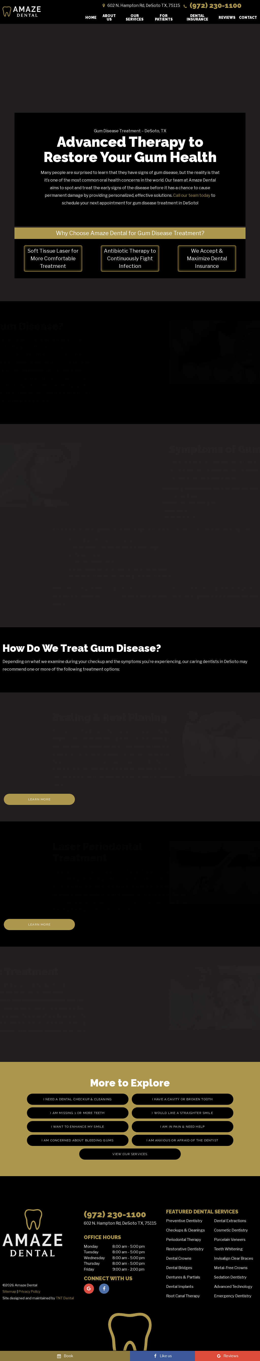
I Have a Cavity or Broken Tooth (182, 1099)
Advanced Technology (233, 1286)
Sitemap (9, 1291)
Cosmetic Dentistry (231, 1230)
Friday (89, 1269)
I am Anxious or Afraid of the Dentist (182, 1140)
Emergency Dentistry (232, 1296)
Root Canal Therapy (183, 1296)
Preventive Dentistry (184, 1221)
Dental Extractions (230, 1221)
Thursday (92, 1263)
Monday (91, 1246)
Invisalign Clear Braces (233, 1258)
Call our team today (191, 195)
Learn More (39, 799)
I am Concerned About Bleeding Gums (77, 1140)
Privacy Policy (29, 1291)
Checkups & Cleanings (185, 1230)
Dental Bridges (179, 1268)
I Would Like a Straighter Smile (182, 1113)
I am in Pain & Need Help (182, 1126)
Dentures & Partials (183, 1277)
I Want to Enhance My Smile (77, 1126)
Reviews (227, 17)
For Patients (164, 17)
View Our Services (129, 1154)
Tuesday (91, 1252)
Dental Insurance (197, 17)
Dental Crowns (178, 1258)
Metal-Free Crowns (231, 1268)
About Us (109, 17)
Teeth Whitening (228, 1249)
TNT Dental (65, 1298)
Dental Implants (179, 1286)
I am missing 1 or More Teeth (77, 1113)
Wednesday (94, 1258)
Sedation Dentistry (230, 1277)
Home (90, 17)
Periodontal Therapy (183, 1239)
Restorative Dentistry (185, 1249)
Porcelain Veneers (230, 1239)
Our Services (134, 17)
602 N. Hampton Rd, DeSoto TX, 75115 (120, 1223)
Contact (248, 17)
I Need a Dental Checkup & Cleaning (77, 1099)
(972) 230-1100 (212, 5)
